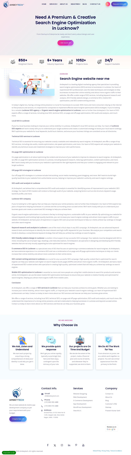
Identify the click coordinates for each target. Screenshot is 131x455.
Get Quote (67, 43)
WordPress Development (82, 406)
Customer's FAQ (111, 403)
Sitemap (108, 406)
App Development (79, 403)
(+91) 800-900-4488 (51, 401)
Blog (85, 4)
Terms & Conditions (116, 449)
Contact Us (95, 4)
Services (53, 4)
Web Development (80, 396)
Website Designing (80, 393)
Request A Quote (120, 4)
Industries (75, 4)
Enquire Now (19, 418)
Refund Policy (97, 449)
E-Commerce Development (83, 399)
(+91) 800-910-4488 (51, 405)
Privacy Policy (106, 449)
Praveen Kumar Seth (112, 409)
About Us (63, 4)
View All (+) (77, 409)
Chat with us (9, 453)
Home (44, 4)
